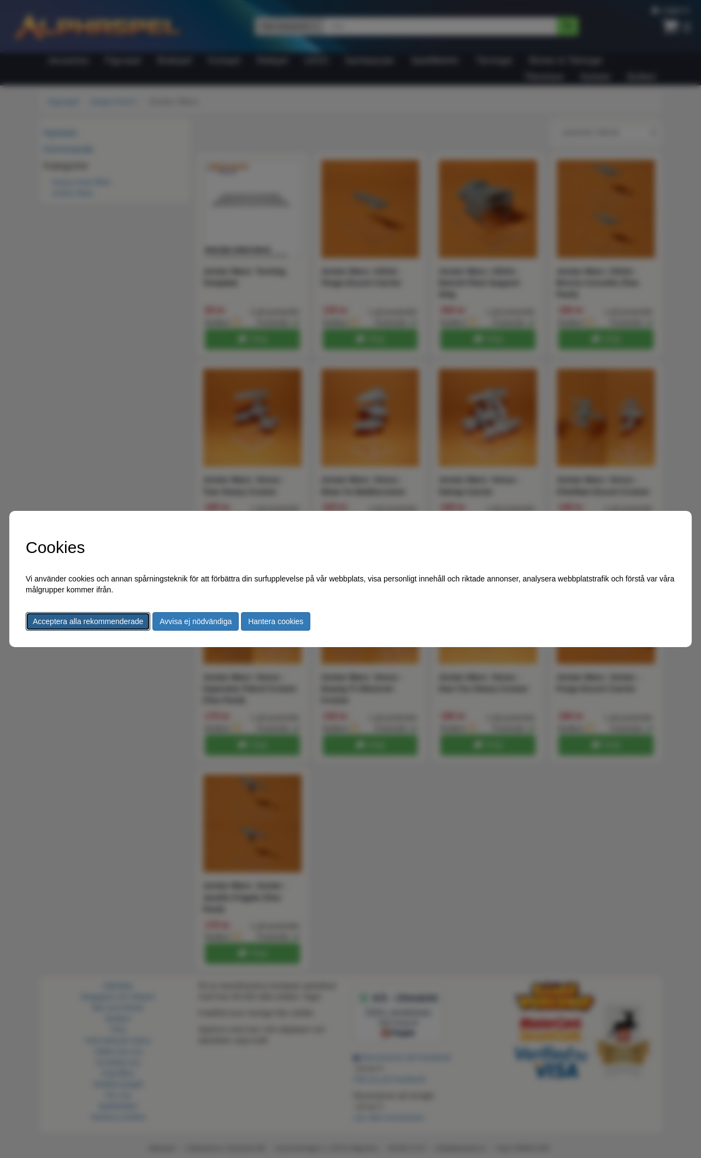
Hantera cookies (275, 621)
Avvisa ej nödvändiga (196, 621)
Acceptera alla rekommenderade (88, 621)
